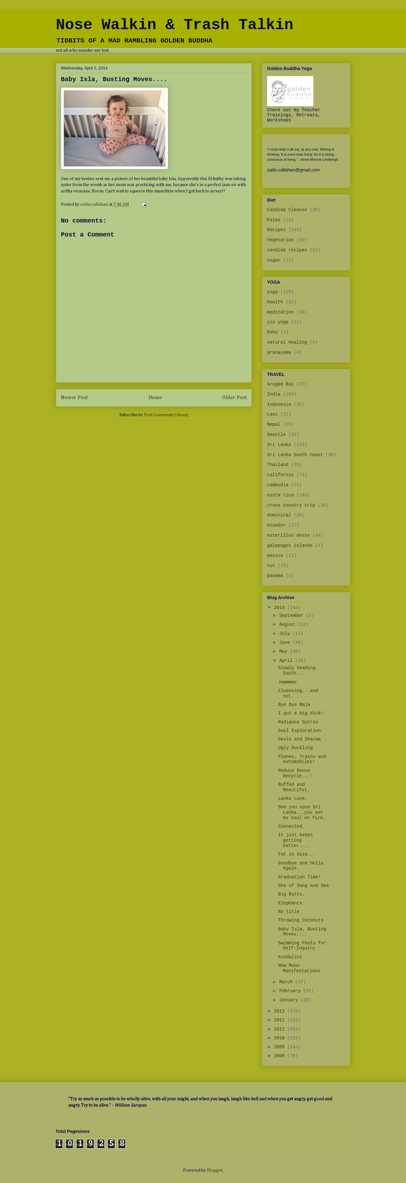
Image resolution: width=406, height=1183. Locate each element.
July (285, 633)
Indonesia (279, 404)
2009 (280, 1047)
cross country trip (291, 505)
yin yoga (277, 322)
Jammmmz (287, 682)
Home (155, 397)
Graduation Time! (299, 877)
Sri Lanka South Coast (295, 454)
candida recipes (287, 250)
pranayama (279, 352)
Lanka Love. (292, 798)
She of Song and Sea (303, 885)
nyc (271, 565)
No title (288, 911)
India (273, 394)
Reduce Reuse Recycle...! (295, 773)
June (285, 642)
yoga (272, 291)
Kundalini (290, 957)
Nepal (273, 424)
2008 (280, 1055)
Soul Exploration (299, 730)
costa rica (280, 495)
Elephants (290, 903)
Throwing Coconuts (301, 920)
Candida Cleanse (287, 209)
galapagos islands (289, 545)
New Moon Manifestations (299, 968)
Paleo (273, 220)
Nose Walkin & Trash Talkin (174, 25)
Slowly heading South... (297, 670)
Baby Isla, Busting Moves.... (302, 932)
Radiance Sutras (298, 722)
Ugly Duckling (295, 747)
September (292, 615)
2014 (280, 607)
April (287, 660)
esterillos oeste (288, 535)
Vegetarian (280, 239)
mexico (275, 555)
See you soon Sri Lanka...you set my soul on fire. (301, 812)
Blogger (214, 1170)
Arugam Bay (280, 384)
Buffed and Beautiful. (294, 787)
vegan (273, 260)
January (289, 1000)
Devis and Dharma (299, 739)
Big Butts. (291, 894)
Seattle (276, 434)
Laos (272, 414)
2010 (280, 1038)
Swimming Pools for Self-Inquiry (302, 946)
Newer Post (74, 397)
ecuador (276, 525)
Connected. (291, 826)
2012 (280, 1020)
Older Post (234, 397)
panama (275, 575)
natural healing (287, 342)
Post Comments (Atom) (166, 415)
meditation (280, 312)
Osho (272, 332)
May (284, 651)
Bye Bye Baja (294, 704)
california (280, 474)
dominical (279, 515)
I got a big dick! (301, 713)
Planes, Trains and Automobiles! (302, 759)
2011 (280, 1029)
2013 (280, 1011)
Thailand (277, 464)
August (288, 624)
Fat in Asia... (297, 854)
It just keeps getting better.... (295, 840)
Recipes (276, 229)
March (287, 982)
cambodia (277, 485)
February (291, 990)
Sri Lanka (279, 444)
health (275, 302)
